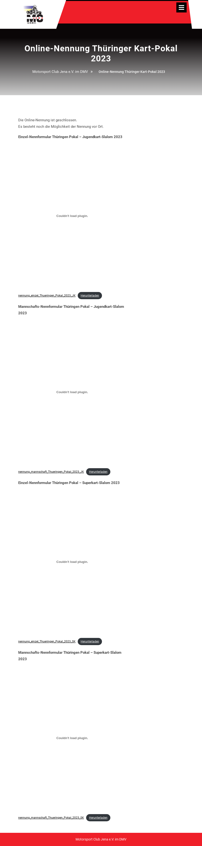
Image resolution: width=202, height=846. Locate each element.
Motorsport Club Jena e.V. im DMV (60, 72)
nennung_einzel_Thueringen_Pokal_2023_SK (47, 641)
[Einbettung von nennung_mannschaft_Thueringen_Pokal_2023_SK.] (72, 738)
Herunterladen (90, 295)
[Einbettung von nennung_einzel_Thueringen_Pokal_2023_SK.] (72, 562)
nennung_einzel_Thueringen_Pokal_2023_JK (47, 295)
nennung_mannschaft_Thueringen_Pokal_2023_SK (51, 817)
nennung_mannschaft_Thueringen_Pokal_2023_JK (51, 471)
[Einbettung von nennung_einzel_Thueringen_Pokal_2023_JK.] (72, 216)
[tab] (181, 7)
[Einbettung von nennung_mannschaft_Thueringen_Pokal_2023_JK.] (72, 392)
